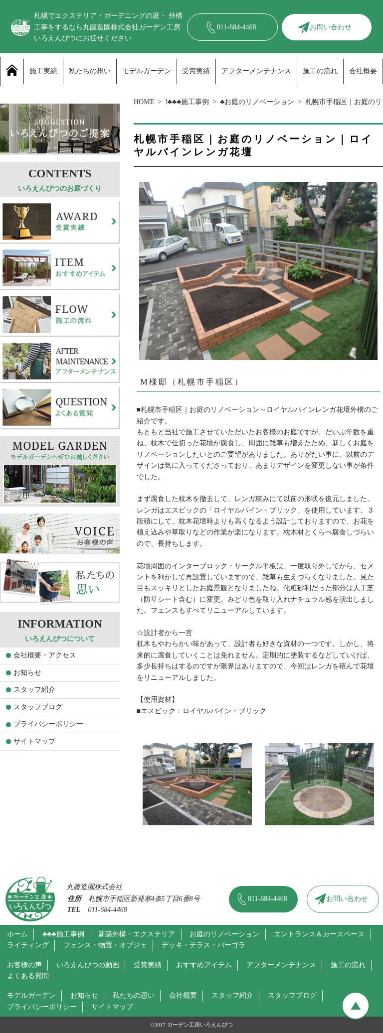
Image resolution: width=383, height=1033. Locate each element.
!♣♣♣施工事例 (187, 102)
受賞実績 (196, 71)
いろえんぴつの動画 (87, 965)
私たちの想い (90, 71)
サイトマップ (34, 741)
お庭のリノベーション (224, 934)
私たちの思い (134, 995)
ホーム (17, 934)
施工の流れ (320, 71)
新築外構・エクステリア (136, 934)
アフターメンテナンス (256, 71)
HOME (144, 102)
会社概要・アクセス (44, 655)
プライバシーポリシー (48, 724)
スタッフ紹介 (34, 689)
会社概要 (363, 71)
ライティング (28, 945)
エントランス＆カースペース (319, 934)
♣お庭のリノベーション (257, 102)
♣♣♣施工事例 (63, 934)
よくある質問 (28, 976)
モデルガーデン (146, 71)
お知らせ (27, 672)
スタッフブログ (37, 707)
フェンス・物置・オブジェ (105, 945)
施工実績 (43, 71)
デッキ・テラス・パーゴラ (203, 945)
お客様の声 (24, 965)
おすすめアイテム (204, 965)
